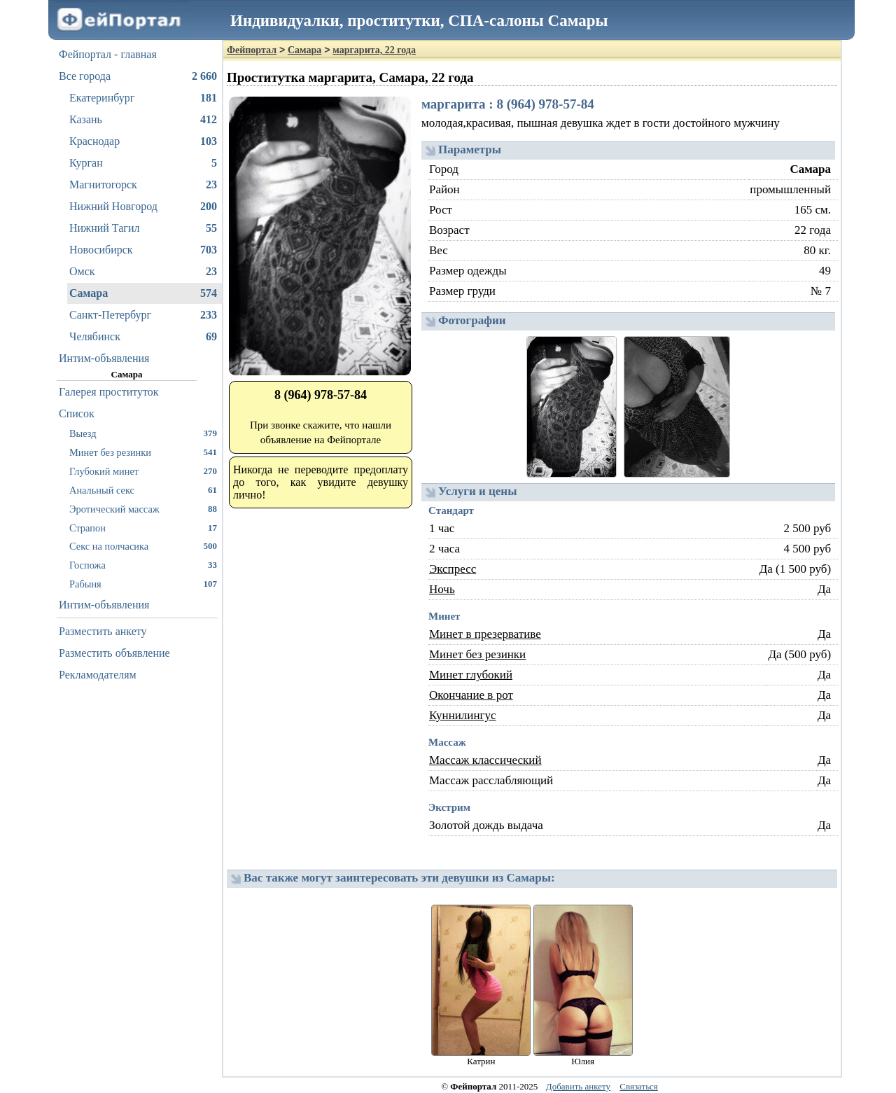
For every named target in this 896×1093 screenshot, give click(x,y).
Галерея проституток (109, 392)
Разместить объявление (114, 653)
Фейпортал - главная (108, 54)
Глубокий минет (143, 471)
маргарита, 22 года (374, 50)
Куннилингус (462, 715)
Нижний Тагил (143, 228)
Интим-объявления (104, 358)
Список (76, 413)
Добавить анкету (578, 1086)
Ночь (442, 589)
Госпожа (143, 565)
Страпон (143, 528)
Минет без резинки (143, 452)
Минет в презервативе (485, 634)
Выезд (143, 433)
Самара (143, 293)
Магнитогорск (143, 184)
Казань (143, 119)
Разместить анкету (103, 631)
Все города (138, 76)
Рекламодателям (97, 675)
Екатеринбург (143, 98)
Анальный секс (143, 490)
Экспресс (452, 569)
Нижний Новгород (143, 206)
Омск (143, 271)
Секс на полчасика (143, 546)
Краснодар (143, 141)
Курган (143, 163)
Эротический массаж (143, 509)
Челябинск (143, 336)
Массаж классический (485, 760)
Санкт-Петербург (143, 315)
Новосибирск (143, 249)
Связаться (639, 1086)
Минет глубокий (470, 674)
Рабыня (143, 584)
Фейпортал (251, 50)
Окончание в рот (471, 695)
